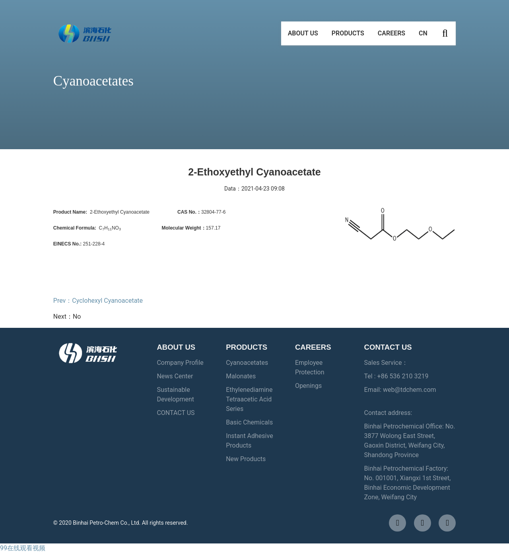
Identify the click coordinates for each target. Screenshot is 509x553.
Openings (308, 385)
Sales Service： (386, 362)
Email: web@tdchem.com (400, 389)
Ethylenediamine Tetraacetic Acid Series (249, 399)
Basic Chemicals (249, 422)
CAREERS (391, 35)
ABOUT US (303, 35)
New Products (246, 459)
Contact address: (388, 413)
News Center (175, 376)
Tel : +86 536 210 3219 (396, 376)
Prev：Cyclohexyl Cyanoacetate (98, 300)
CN (423, 35)
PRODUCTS (348, 35)
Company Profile (180, 362)
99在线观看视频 (22, 548)
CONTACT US (175, 413)
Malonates (241, 376)
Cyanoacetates (247, 362)
